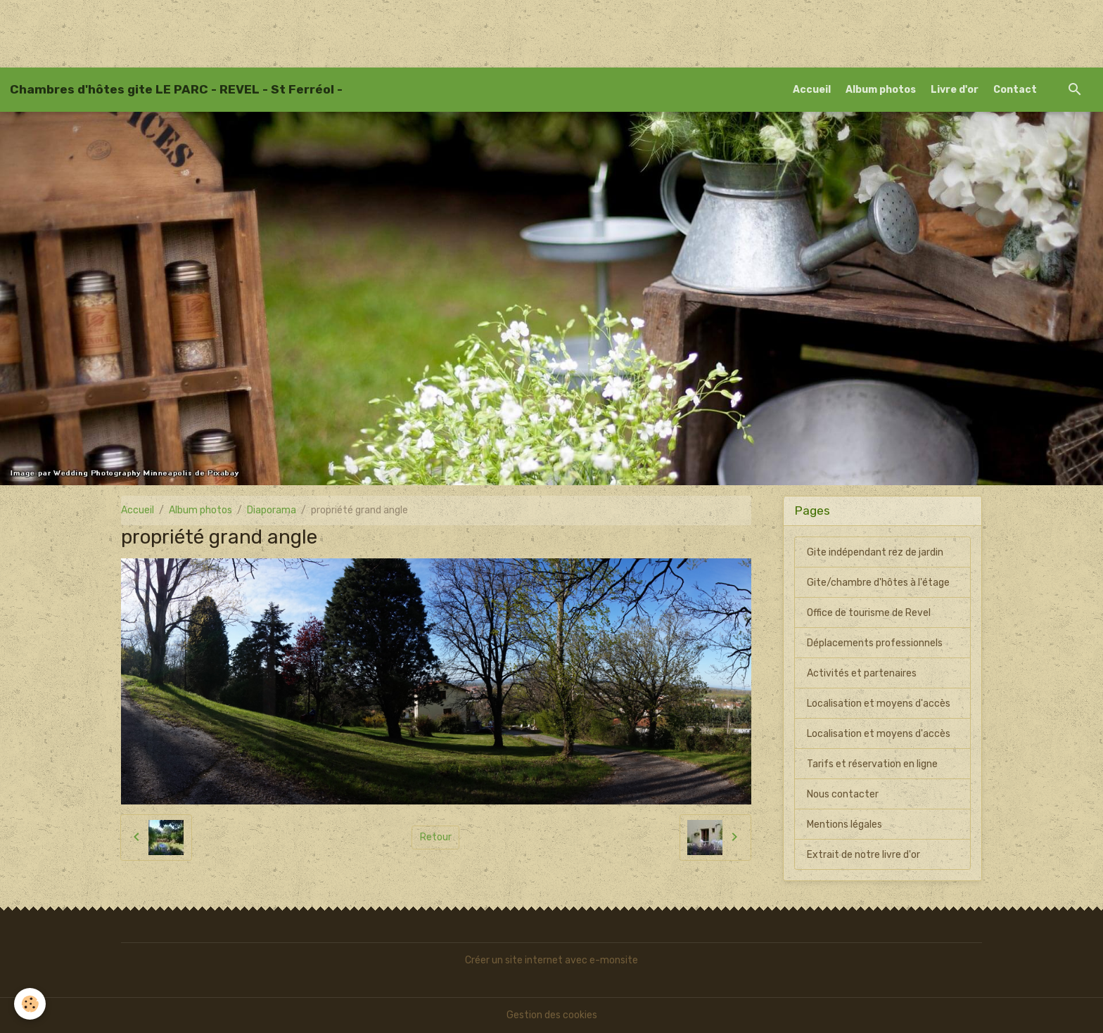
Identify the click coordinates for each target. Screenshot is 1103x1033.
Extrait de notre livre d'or (863, 855)
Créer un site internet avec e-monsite (551, 960)
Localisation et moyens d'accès (878, 704)
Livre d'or (954, 90)
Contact (1015, 90)
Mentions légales (844, 824)
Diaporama (271, 510)
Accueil (812, 90)
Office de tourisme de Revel (869, 613)
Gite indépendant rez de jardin (875, 552)
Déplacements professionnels (875, 643)
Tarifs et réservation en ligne (872, 764)
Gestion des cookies (551, 1015)
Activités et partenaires (862, 673)
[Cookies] (30, 1004)
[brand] (176, 89)
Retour (436, 837)
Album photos (881, 90)
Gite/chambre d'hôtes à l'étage (878, 583)
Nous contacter (843, 794)
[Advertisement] (256, 31)
